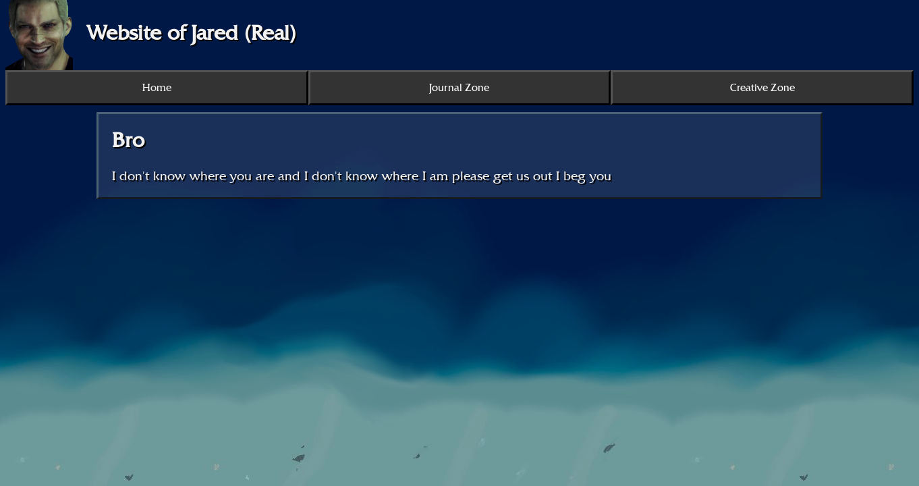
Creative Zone (762, 88)
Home (156, 88)
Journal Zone (459, 88)
